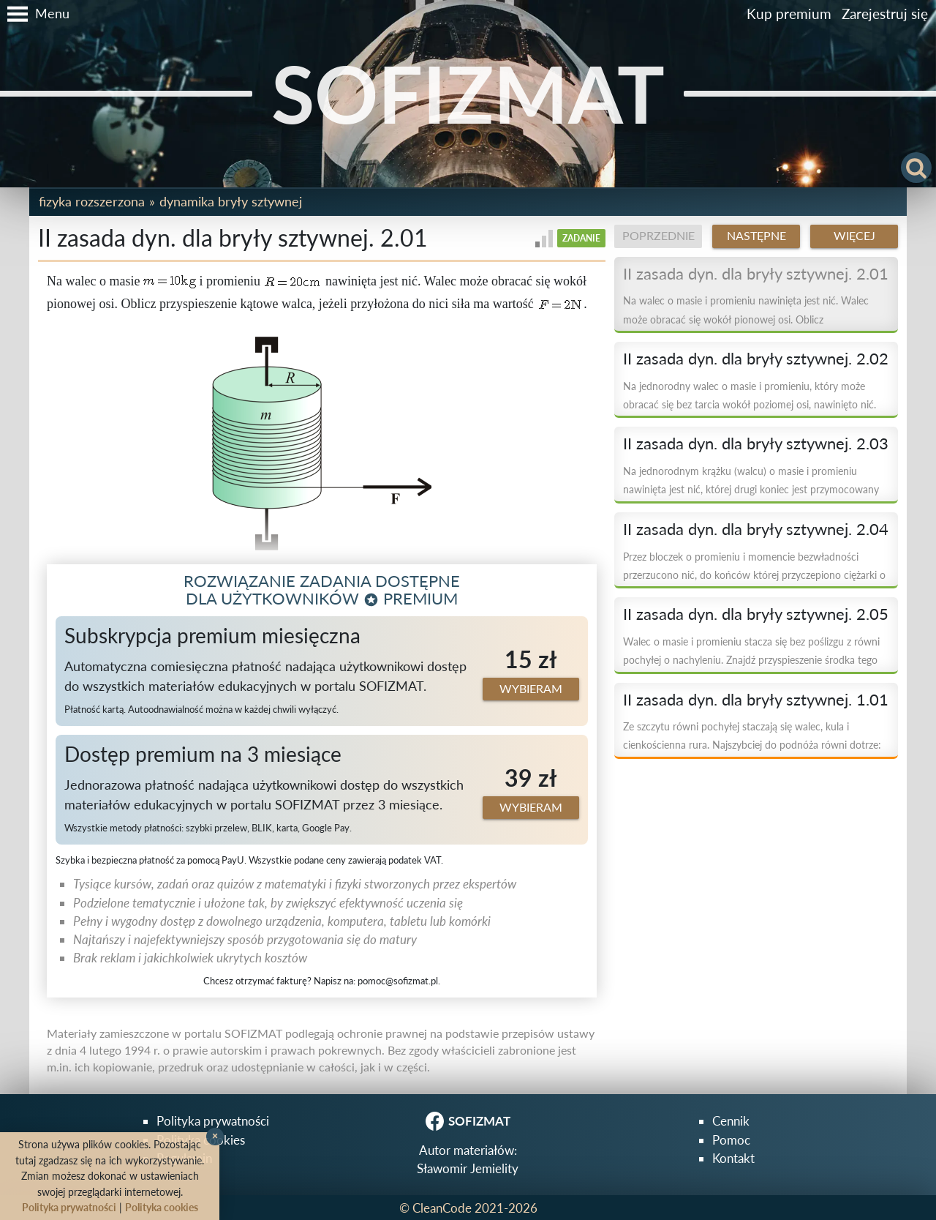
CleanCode (442, 1208)
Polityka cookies (161, 1207)
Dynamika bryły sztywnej (230, 201)
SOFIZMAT (468, 93)
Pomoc (731, 1140)
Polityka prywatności (212, 1121)
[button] (34, 14)
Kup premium (789, 13)
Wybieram (530, 688)
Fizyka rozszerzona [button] (92, 201)
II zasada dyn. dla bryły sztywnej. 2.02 (755, 358)
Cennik (731, 1121)
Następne (756, 235)
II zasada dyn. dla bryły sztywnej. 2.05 (755, 614)
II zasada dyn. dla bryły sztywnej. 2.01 (755, 273)
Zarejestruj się (885, 13)
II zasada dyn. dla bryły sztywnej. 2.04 (755, 529)
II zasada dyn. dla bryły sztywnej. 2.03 (755, 443)
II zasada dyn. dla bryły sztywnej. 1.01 (755, 699)
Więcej (854, 235)
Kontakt (733, 1158)
